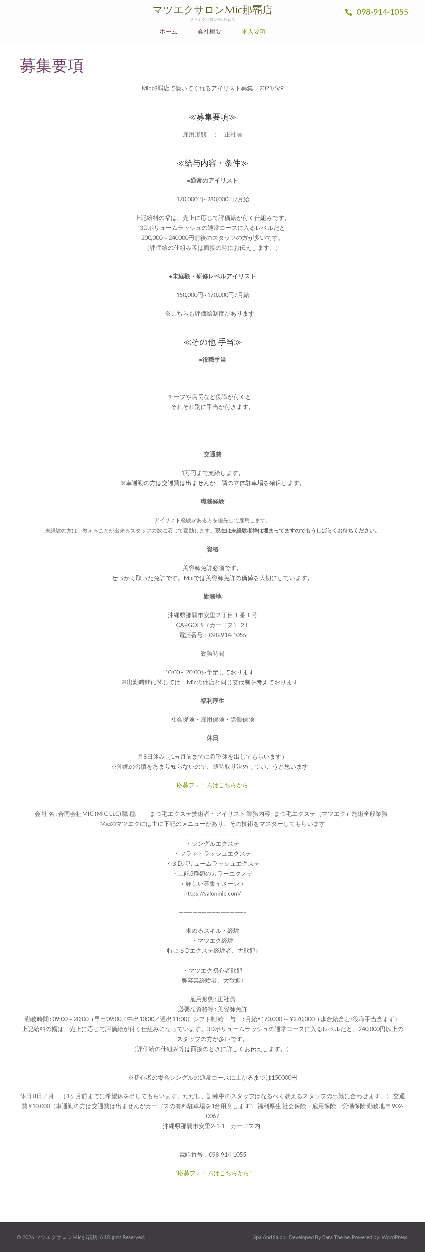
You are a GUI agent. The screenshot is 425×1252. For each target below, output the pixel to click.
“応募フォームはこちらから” (213, 1173)
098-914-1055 (376, 11)
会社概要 (209, 31)
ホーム (168, 31)
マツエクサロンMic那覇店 (212, 10)
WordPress (394, 1237)
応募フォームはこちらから (212, 785)
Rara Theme (336, 1237)
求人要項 (254, 31)
